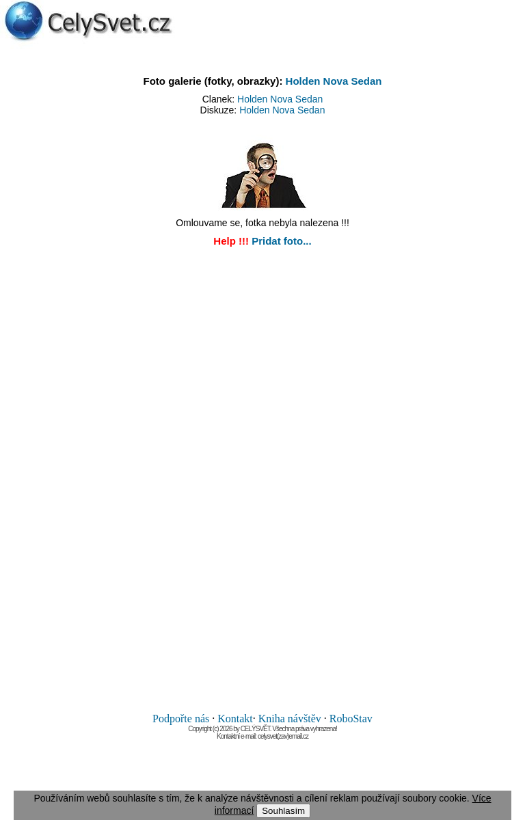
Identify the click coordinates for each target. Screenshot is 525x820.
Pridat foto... (282, 241)
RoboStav (351, 718)
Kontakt (235, 718)
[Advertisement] (262, 483)
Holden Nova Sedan (334, 81)
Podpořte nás (180, 718)
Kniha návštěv (289, 718)
